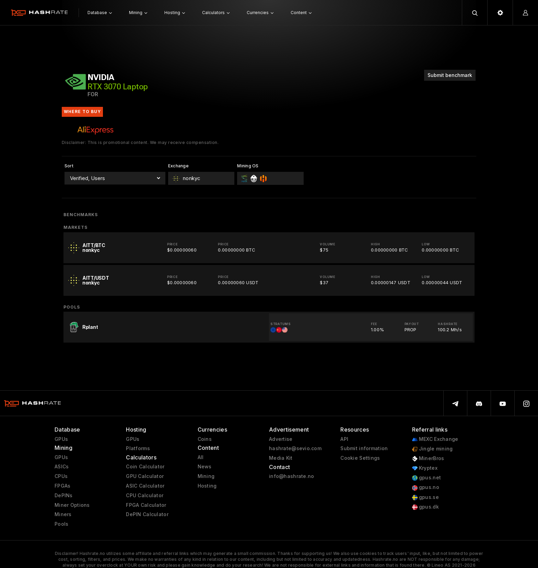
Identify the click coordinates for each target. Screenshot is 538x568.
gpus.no (425, 487)
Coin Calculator (145, 466)
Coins (205, 439)
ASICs (62, 466)
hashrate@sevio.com (295, 448)
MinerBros (428, 458)
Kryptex (424, 468)
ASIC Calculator (145, 486)
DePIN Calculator (147, 514)
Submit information (364, 448)
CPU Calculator (144, 495)
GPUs (61, 439)
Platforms (138, 448)
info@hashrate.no (291, 476)
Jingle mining (432, 449)
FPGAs (62, 486)
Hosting (207, 486)
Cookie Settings (360, 458)
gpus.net (426, 478)
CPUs (61, 476)
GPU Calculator (145, 476)
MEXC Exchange (435, 439)
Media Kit (281, 458)
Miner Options (72, 505)
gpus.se (425, 497)
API (344, 439)
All (201, 457)
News (205, 466)
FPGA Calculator (146, 505)
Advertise (281, 439)
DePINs (64, 495)
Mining (206, 476)
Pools (61, 524)
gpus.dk (425, 507)
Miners (63, 514)
